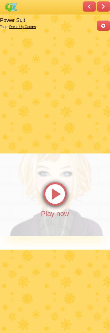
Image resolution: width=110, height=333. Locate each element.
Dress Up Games (22, 27)
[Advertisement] (55, 91)
